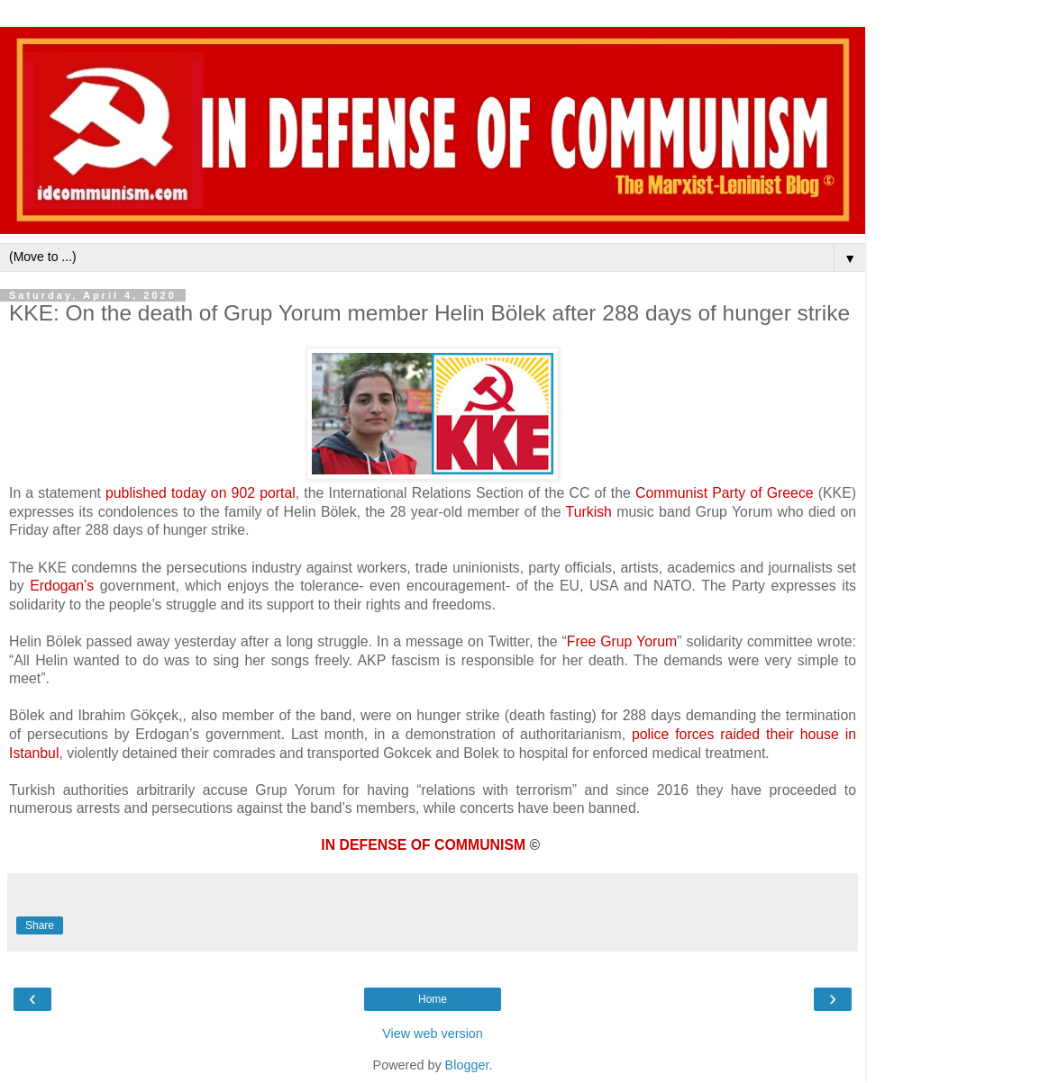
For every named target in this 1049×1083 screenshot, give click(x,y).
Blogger (467, 1065)
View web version (432, 1033)
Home (432, 999)
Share (39, 925)
